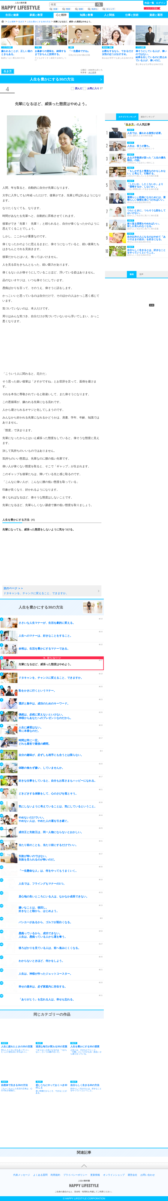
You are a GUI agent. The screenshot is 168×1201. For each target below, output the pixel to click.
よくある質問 (40, 1175)
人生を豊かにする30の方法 (39, 21)
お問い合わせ (147, 1175)
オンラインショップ (114, 1175)
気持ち (95, 9)
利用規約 (55, 1175)
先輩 (55, 9)
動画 (132, 274)
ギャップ (110, 9)
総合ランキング (147, 117)
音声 (141, 274)
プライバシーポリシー (75, 1175)
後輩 (81, 9)
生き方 (21, 21)
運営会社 (132, 1175)
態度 (68, 9)
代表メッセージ (21, 1175)
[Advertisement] (51, 347)
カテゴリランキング (127, 117)
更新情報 (95, 1175)
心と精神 (11, 21)
